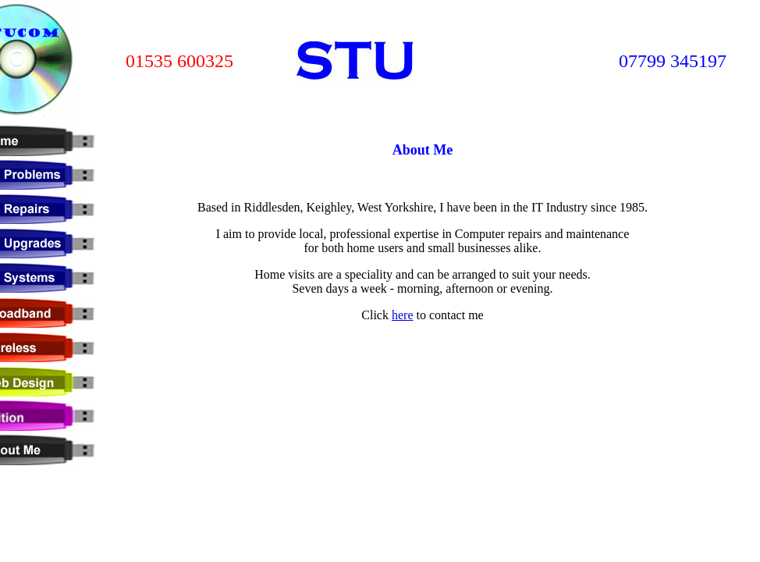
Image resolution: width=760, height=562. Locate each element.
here (403, 315)
